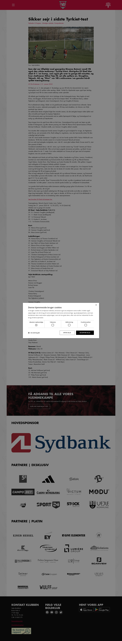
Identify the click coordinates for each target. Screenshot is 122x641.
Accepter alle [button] (85, 333)
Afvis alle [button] (67, 333)
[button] (34, 333)
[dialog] (61, 320)
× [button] (96, 305)
